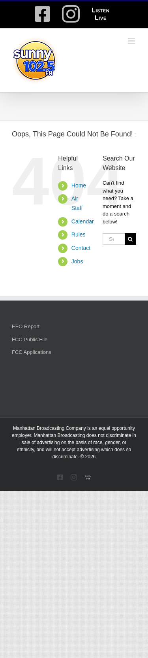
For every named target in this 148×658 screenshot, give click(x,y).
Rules (78, 234)
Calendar (82, 221)
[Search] (130, 239)
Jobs (77, 261)
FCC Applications (31, 352)
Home (78, 185)
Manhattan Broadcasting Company (49, 428)
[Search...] (114, 239)
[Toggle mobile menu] (132, 41)
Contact (80, 248)
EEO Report (25, 326)
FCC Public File (29, 339)
